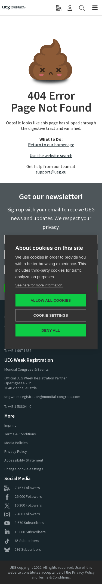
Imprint (10, 425)
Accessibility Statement (23, 460)
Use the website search (51, 155)
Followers (22, 487)
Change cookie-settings (23, 468)
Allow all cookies (50, 300)
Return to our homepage (51, 144)
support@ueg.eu (51, 172)
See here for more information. (39, 285)
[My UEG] (70, 7)
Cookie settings (50, 315)
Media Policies (16, 442)
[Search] (82, 7)
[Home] (16, 7)
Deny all (50, 330)
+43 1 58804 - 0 (19, 406)
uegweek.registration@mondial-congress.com (42, 396)
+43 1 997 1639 (19, 350)
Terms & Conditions (20, 434)
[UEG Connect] (59, 7)
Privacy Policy (15, 451)
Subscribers (24, 522)
